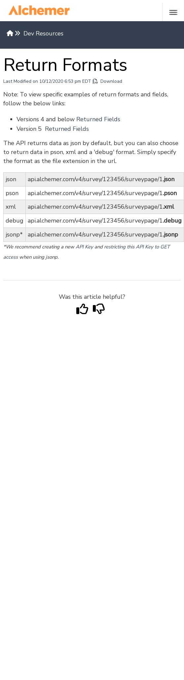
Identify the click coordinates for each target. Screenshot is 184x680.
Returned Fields (98, 119)
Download (107, 81)
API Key (84, 246)
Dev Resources (43, 33)
